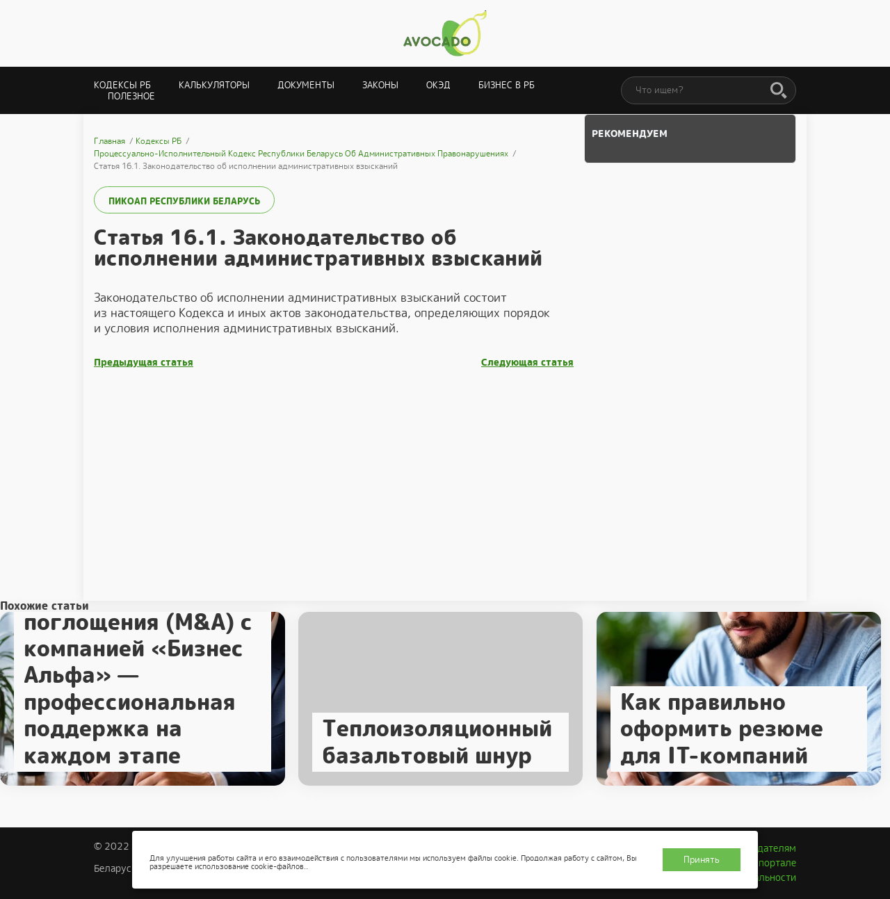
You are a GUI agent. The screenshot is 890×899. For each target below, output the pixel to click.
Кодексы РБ (122, 85)
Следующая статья (527, 362)
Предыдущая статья (143, 362)
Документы (305, 85)
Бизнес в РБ (506, 85)
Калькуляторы (214, 85)
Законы (380, 85)
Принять (701, 859)
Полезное (131, 96)
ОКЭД (438, 85)
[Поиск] (778, 91)
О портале (772, 863)
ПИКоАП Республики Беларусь (184, 201)
